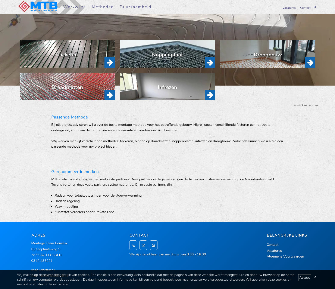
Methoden (103, 7)
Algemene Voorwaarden (285, 256)
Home (297, 105)
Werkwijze (74, 7)
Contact (305, 8)
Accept (304, 277)
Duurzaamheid (135, 7)
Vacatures (289, 8)
